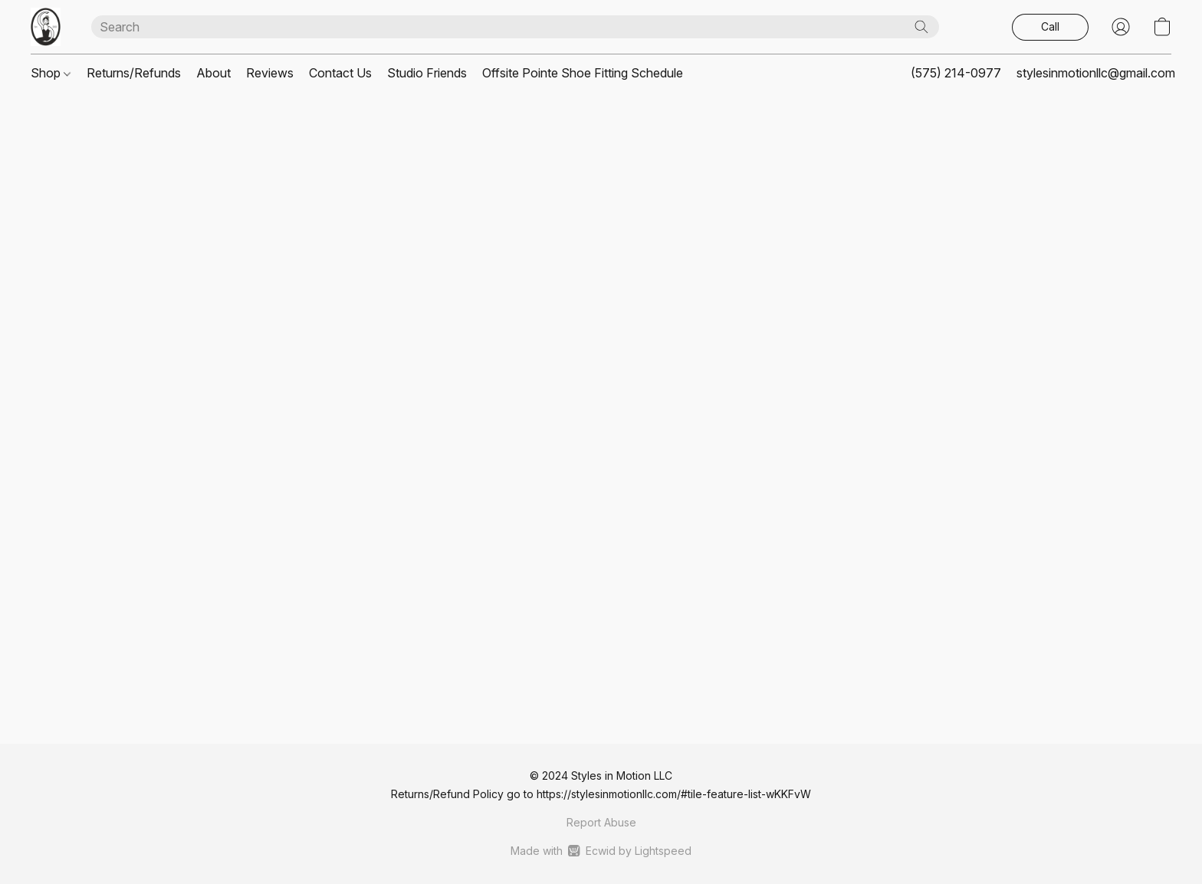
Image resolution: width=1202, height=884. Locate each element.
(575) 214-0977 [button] (956, 73)
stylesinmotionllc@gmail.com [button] (1095, 73)
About (213, 73)
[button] (46, 27)
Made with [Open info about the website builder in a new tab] (601, 851)
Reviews (270, 73)
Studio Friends (427, 73)
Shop (51, 73)
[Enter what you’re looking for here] (515, 26)
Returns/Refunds (134, 73)
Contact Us (340, 73)
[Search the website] (921, 27)
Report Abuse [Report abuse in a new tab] (601, 822)
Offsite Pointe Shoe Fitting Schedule (582, 73)
